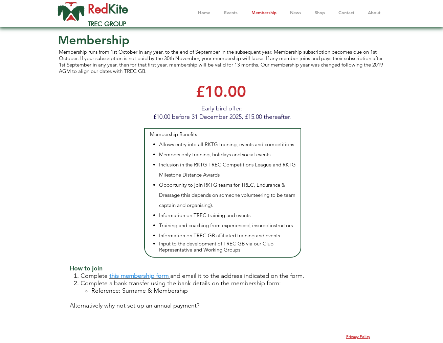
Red (98, 9)
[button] (374, 12)
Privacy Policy (358, 336)
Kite (118, 9)
